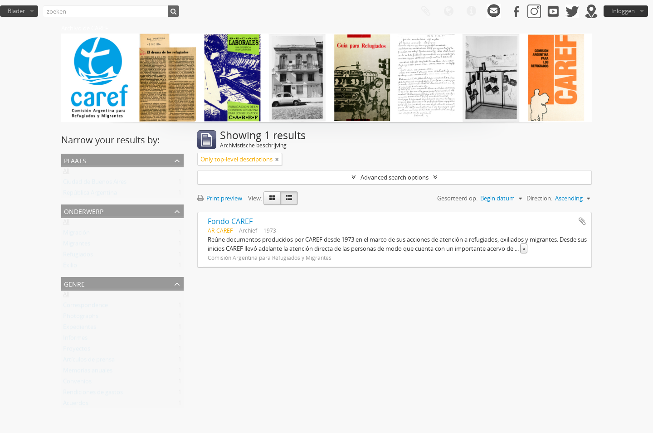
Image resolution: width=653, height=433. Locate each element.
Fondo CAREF (230, 221)
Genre (74, 283)
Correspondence (85, 307)
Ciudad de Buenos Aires (95, 184)
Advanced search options (395, 177)
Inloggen (623, 11)
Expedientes (79, 329)
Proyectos (76, 350)
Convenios (77, 383)
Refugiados (78, 256)
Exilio (70, 267)
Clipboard (425, 11)
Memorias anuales (87, 372)
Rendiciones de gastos (93, 394)
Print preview (219, 198)
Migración (76, 234)
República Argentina (90, 194)
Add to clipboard (582, 221)
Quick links (471, 11)
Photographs (80, 318)
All (66, 173)
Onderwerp (83, 210)
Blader (16, 11)
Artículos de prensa (89, 361)
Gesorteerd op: (457, 198)
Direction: (539, 198)
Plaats (75, 160)
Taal (448, 11)
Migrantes (76, 245)
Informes (75, 340)
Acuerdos (75, 405)
